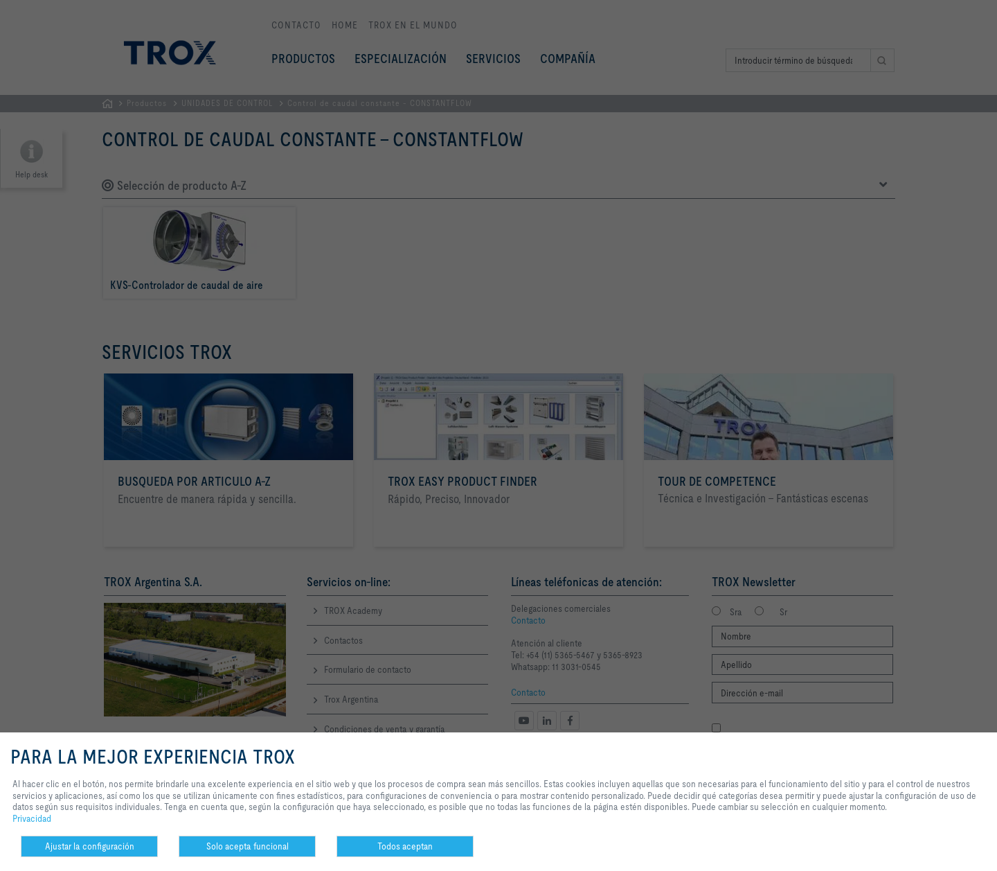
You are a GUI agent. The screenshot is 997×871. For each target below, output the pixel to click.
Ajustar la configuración (89, 846)
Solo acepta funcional (247, 846)
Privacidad (31, 818)
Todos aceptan (405, 846)
